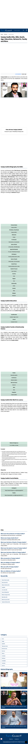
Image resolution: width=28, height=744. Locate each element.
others (3, 653)
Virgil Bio (3, 587)
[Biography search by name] (17, 30)
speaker (3, 643)
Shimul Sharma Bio (5, 580)
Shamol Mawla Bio (5, 592)
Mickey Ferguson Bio (6, 594)
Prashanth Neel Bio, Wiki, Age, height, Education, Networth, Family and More (14, 727)
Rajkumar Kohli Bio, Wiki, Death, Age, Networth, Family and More (13, 687)
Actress (3, 665)
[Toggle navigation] (26, 30)
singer (3, 641)
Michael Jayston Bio (5, 599)
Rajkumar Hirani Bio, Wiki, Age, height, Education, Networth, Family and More (14, 707)
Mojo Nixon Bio (4, 597)
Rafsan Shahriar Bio (5, 584)
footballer (4, 660)
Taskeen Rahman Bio (6, 601)
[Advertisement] (14, 14)
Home (2, 34)
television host (5, 646)
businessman (4, 648)
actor (3, 638)
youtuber (3, 663)
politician (3, 658)
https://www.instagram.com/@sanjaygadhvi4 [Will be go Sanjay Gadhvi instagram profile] (14, 490)
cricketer (3, 655)
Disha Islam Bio (5, 582)
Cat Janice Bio (4, 589)
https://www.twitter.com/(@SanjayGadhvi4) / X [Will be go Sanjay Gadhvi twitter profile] (14, 495)
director (5, 34)
